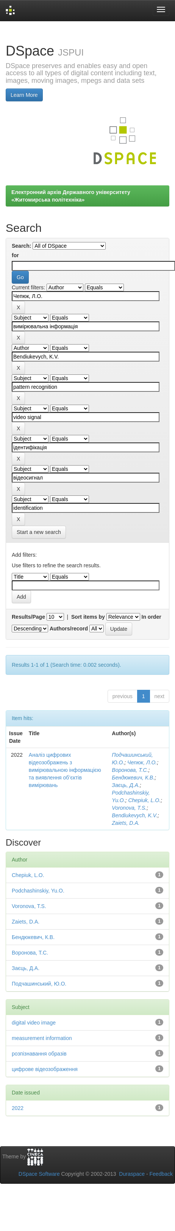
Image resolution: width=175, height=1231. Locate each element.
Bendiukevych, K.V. (134, 815)
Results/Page (28, 617)
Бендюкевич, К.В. (133, 778)
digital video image (34, 1023)
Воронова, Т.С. (130, 770)
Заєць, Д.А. (125, 785)
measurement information (42, 1038)
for (15, 255)
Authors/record (69, 629)
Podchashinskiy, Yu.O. (38, 891)
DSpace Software (39, 1174)
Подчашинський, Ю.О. (39, 984)
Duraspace (132, 1174)
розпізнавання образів (39, 1054)
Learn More (24, 95)
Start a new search (39, 532)
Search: (21, 246)
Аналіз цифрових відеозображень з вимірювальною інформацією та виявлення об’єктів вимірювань (65, 770)
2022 (17, 1108)
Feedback (161, 1174)
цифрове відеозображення (45, 1069)
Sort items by (88, 617)
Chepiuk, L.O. (144, 800)
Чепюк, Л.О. (142, 762)
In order (151, 617)
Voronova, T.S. (129, 808)
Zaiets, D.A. (125, 823)
